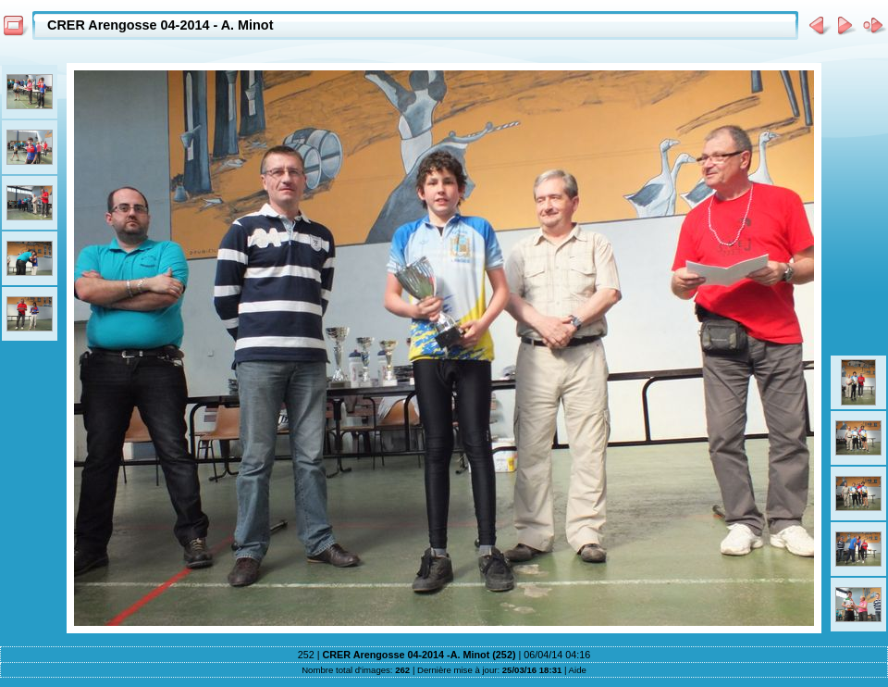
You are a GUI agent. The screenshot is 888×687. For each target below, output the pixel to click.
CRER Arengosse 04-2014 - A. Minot (160, 25)
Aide (577, 670)
